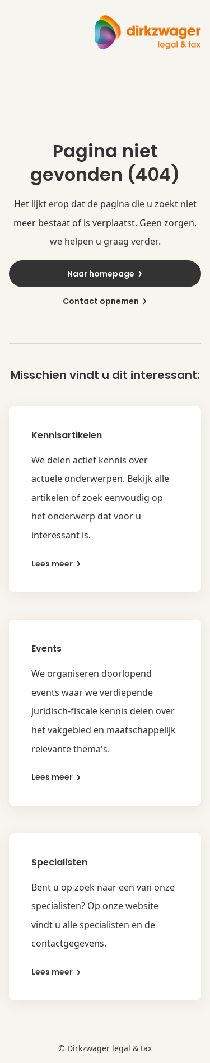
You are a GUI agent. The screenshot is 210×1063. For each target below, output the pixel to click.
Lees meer (56, 564)
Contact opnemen (105, 301)
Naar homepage (105, 273)
